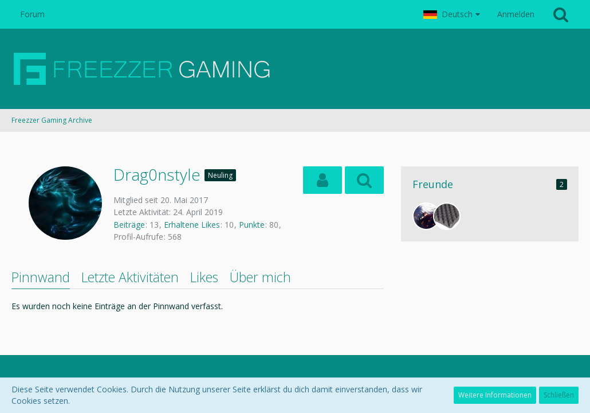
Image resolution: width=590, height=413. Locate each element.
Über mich (260, 277)
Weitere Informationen (495, 395)
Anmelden (515, 14)
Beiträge (129, 224)
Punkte (252, 224)
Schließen (559, 395)
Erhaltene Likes (192, 224)
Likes (204, 277)
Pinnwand (40, 277)
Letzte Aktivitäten (130, 277)
